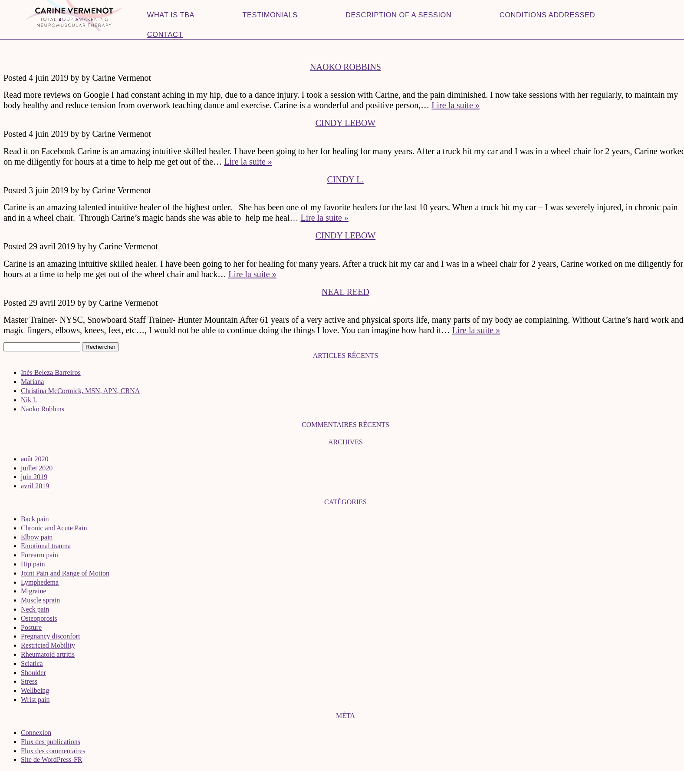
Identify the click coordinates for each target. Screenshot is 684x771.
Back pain (35, 519)
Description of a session (398, 15)
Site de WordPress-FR (51, 759)
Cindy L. (345, 179)
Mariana (32, 381)
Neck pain (35, 609)
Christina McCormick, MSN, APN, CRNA (80, 390)
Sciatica (32, 663)
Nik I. (29, 400)
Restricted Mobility (48, 645)
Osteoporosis (39, 618)
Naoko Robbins (345, 67)
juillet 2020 (37, 468)
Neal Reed (345, 292)
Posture (31, 627)
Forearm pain (39, 555)
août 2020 (35, 459)
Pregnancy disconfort (50, 636)
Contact (165, 34)
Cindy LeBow (346, 123)
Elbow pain (37, 537)
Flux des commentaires (53, 750)
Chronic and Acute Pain (54, 528)
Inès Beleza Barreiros (51, 372)
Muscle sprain (40, 600)
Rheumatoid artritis (48, 654)
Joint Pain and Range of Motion (65, 573)
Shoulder (33, 672)
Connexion (36, 732)
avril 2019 (35, 486)
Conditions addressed (547, 15)
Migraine (33, 591)
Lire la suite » (455, 105)
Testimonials (269, 15)
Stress (29, 681)
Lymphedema (40, 582)
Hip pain (33, 564)
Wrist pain (35, 699)
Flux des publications (50, 741)
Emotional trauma (46, 545)
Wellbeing (35, 690)
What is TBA (170, 15)
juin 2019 (34, 476)
